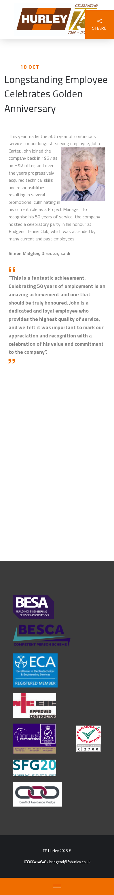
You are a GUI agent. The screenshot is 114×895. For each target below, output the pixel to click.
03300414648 (35, 862)
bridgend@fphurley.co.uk (69, 862)
